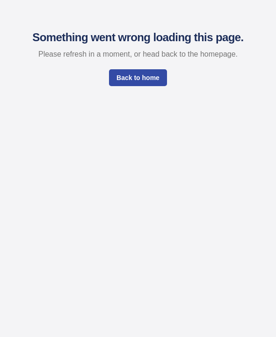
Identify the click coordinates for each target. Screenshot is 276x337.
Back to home (138, 77)
